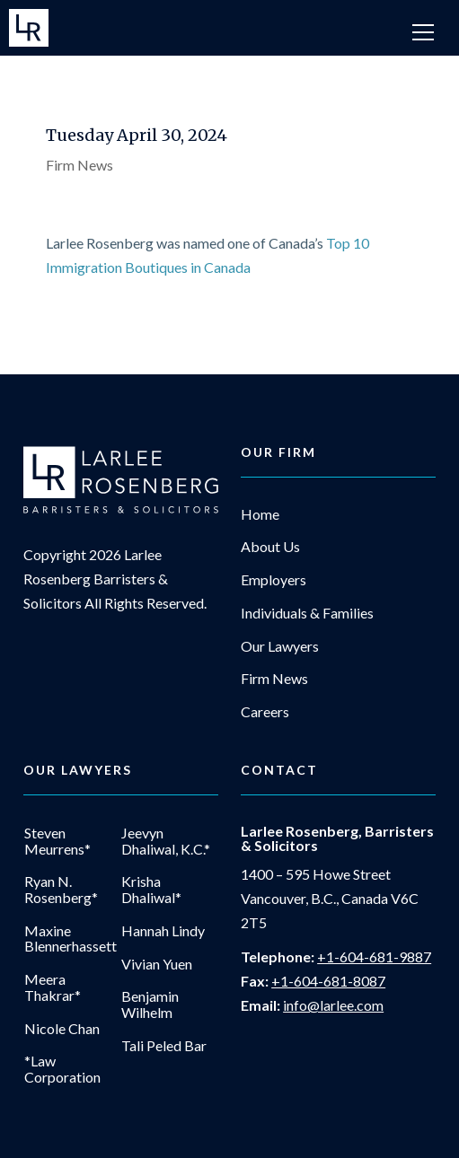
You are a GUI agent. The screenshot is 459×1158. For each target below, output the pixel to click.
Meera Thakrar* (52, 987)
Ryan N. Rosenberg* (61, 889)
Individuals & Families (307, 613)
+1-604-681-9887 (374, 956)
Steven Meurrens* (57, 840)
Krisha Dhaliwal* (151, 889)
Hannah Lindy (163, 931)
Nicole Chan (62, 1029)
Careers (265, 712)
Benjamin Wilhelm (150, 1004)
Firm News (79, 164)
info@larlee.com (333, 1004)
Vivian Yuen (156, 964)
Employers (273, 580)
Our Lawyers (280, 646)
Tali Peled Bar (164, 1046)
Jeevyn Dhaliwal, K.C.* (165, 840)
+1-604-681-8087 (328, 980)
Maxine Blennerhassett (70, 938)
